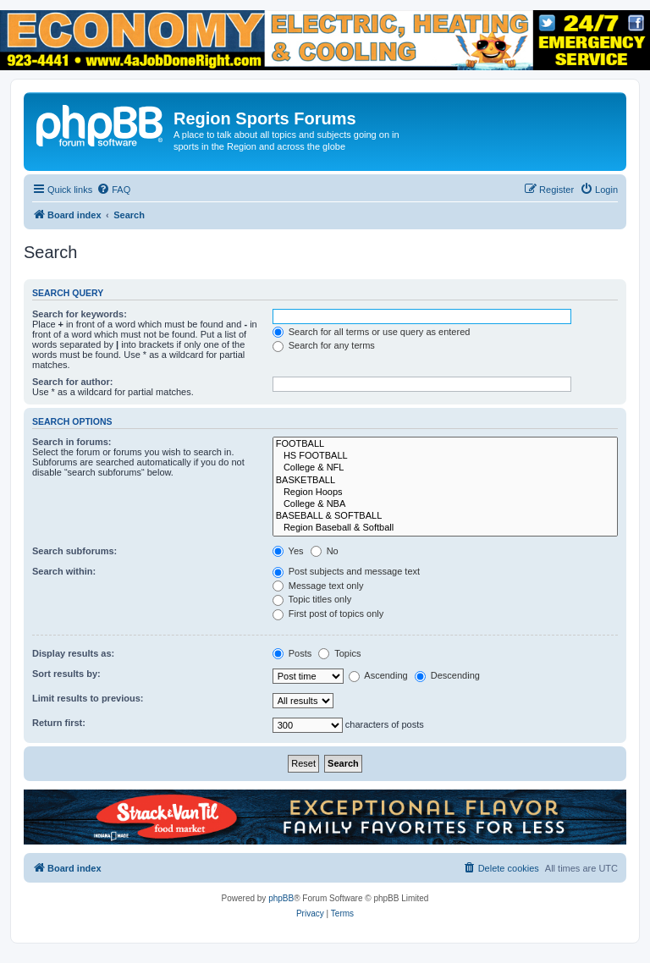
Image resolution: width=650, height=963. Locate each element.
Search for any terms (324, 345)
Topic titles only (312, 599)
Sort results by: (66, 674)
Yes (288, 551)
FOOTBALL (445, 444)
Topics (339, 653)
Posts (292, 653)
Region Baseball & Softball (445, 528)
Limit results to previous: (87, 698)
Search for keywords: (79, 314)
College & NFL (445, 468)
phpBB (281, 898)
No (325, 551)
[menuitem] (113, 189)
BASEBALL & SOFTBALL (445, 516)
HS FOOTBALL (445, 456)
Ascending (378, 675)
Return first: (58, 723)
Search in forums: (72, 442)
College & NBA (445, 504)
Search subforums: (74, 551)
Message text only (318, 586)
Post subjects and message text (346, 571)
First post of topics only (328, 613)
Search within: (64, 571)
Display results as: (73, 653)
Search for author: (72, 382)
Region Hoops (445, 492)
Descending (447, 675)
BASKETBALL (445, 481)
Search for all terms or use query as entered (372, 332)
